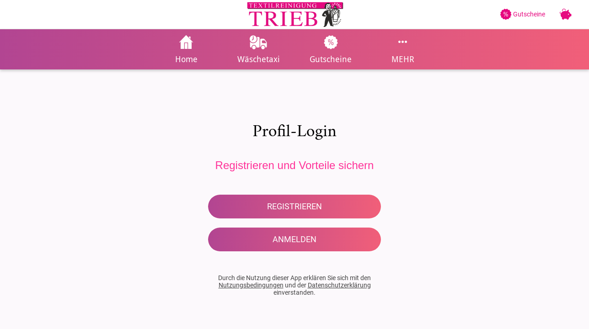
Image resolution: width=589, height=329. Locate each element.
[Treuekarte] (565, 15)
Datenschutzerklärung (339, 285)
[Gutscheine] (527, 14)
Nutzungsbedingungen (251, 285)
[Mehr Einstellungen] (403, 49)
